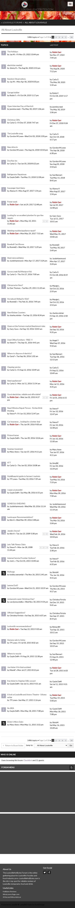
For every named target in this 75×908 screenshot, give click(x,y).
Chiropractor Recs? (15, 285)
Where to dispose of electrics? (19, 353)
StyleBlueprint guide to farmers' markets (23, 476)
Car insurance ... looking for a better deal (23, 422)
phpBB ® (15, 905)
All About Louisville (36, 22)
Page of (44, 37)
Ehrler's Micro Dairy (15, 722)
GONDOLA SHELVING (16, 503)
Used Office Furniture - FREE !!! (20, 340)
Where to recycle (14, 654)
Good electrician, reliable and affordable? (24, 394)
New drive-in (12, 147)
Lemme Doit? (12, 585)
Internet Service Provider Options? (21, 558)
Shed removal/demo (15, 258)
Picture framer (13, 435)
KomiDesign (40, 905)
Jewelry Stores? (13, 531)
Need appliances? (14, 381)
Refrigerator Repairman (16, 174)
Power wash (12, 202)
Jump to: (29, 745)
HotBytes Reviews (9, 891)
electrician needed (14, 65)
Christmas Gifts (13, 120)
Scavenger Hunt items (16, 188)
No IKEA (10, 708)
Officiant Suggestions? (16, 613)
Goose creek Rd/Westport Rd (19, 272)
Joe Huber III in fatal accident (19, 667)
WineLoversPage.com (11, 894)
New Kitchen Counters (16, 312)
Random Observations (16, 79)
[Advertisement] (37, 791)
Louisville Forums (12, 22)
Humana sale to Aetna (16, 640)
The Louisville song (15, 133)
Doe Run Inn (12, 161)
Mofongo (11, 572)
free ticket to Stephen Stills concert (21, 681)
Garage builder (13, 92)
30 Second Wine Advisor (12, 897)
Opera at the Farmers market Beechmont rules (26, 326)
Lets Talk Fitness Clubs (16, 544)
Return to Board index (13, 745)
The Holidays (12, 52)
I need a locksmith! (15, 490)
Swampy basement (15, 449)
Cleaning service (13, 367)
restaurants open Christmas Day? (20, 599)
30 (71, 37)
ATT (9, 463)
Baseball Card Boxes (15, 244)
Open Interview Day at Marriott (20, 106)
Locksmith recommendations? (19, 626)
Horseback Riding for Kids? (18, 299)
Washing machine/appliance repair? (21, 231)
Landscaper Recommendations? (20, 517)
